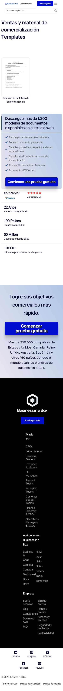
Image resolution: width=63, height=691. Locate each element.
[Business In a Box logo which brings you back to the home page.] (11, 4)
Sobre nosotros (28, 602)
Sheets (40, 571)
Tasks (39, 575)
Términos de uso (9, 683)
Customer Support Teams (31, 500)
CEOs (29, 446)
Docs (26, 579)
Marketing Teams (31, 490)
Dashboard (29, 574)
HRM (39, 551)
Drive (26, 584)
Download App (29, 620)
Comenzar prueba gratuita (31, 328)
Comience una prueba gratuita (32, 182)
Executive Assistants (31, 466)
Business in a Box (18, 677)
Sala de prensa (42, 602)
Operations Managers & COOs (31, 522)
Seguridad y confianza (45, 626)
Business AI (28, 553)
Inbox (39, 556)
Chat (26, 559)
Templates (42, 580)
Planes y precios (42, 610)
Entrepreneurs (31, 451)
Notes (39, 566)
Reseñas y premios (44, 618)
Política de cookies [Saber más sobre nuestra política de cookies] (52, 683)
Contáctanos (30, 613)
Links (39, 561)
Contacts (28, 569)
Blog (25, 608)
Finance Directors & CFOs (31, 511)
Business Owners (31, 458)
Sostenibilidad (46, 633)
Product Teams (30, 482)
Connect (28, 564)
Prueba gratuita (32, 420)
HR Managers (31, 474)
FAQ (25, 626)
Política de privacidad (30, 683)
